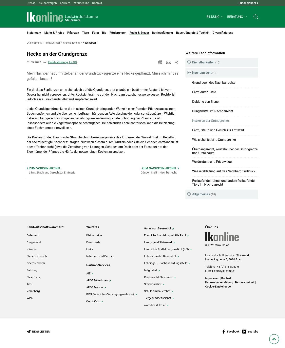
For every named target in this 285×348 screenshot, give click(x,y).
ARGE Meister (94, 287)
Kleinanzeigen (48, 3)
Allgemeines (204, 194)
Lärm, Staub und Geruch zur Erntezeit (218, 130)
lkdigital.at (150, 270)
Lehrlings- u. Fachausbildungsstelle (165, 263)
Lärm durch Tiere (204, 92)
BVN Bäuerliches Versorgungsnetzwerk (110, 294)
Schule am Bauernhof (157, 291)
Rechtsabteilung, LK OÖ (62, 62)
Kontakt (97, 3)
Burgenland (34, 242)
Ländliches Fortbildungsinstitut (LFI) (166, 249)
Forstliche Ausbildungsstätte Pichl (165, 235)
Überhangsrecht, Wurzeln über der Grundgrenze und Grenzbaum (224, 151)
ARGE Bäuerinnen (97, 280)
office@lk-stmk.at (225, 270)
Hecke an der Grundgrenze (210, 121)
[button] (215, 17)
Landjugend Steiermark (158, 242)
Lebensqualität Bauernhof (160, 256)
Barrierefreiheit (245, 282)
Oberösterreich (36, 263)
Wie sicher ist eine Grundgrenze (214, 140)
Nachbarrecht (205, 73)
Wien (30, 298)
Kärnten (32, 249)
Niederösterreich (37, 256)
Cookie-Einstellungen (218, 286)
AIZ (88, 273)
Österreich (33, 235)
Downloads (93, 242)
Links (89, 249)
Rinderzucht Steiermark (158, 277)
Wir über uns (81, 3)
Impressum (212, 278)
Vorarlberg (33, 291)
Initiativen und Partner (100, 256)
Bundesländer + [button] (248, 3)
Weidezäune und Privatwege (212, 162)
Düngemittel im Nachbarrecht (212, 111)
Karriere (65, 3)
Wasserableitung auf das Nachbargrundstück (223, 171)
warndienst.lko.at (155, 305)
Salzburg (32, 270)
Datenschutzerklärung (219, 282)
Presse (31, 3)
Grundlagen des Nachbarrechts (213, 82)
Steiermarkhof (153, 284)
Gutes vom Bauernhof (157, 228)
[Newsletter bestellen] (38, 332)
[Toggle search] (256, 17)
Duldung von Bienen (206, 102)
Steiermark (33, 277)
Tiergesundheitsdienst (157, 298)
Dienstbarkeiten (206, 62)
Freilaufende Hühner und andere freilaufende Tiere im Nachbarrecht (223, 182)
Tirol (29, 284)
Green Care (93, 301)
